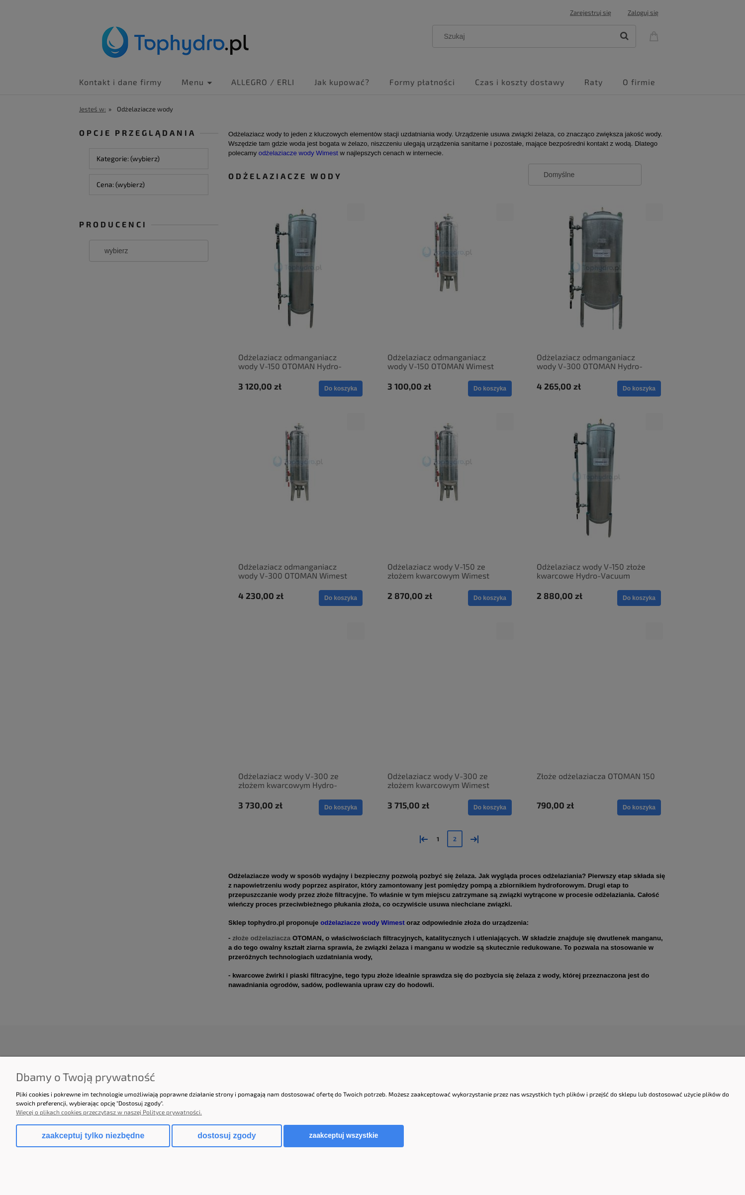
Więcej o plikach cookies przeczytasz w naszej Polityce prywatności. (109, 1111)
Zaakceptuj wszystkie (343, 1135)
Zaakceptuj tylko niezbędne (93, 1135)
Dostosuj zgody (226, 1135)
